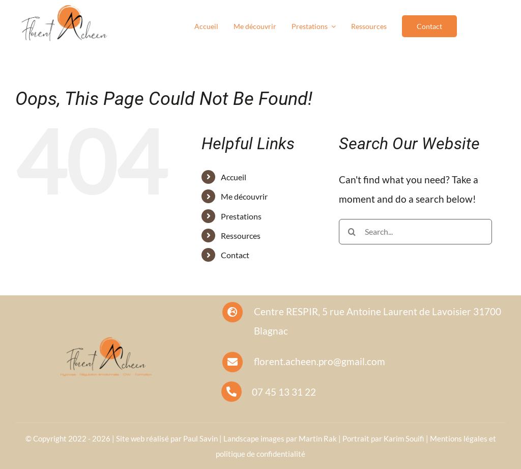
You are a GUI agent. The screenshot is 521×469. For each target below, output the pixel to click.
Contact (235, 255)
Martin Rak (318, 438)
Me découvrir (244, 196)
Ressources (240, 235)
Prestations (241, 216)
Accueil (233, 177)
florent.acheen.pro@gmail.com (319, 361)
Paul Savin (200, 438)
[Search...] (415, 231)
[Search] (351, 231)
